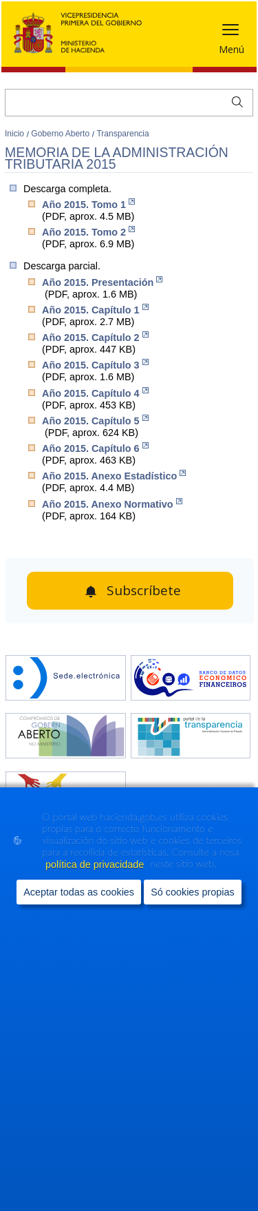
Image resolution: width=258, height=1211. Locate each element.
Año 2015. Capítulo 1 (95, 309)
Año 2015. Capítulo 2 (95, 337)
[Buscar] (129, 102)
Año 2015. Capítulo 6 (95, 448)
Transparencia (122, 133)
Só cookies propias (193, 892)
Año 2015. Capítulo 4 (95, 393)
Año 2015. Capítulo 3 (95, 365)
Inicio (15, 133)
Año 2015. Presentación (102, 282)
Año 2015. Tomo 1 (88, 204)
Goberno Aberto (61, 133)
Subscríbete (144, 590)
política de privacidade (96, 864)
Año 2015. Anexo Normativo (112, 504)
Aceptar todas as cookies (78, 892)
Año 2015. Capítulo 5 (95, 420)
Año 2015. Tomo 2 (88, 232)
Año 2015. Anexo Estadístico (114, 476)
